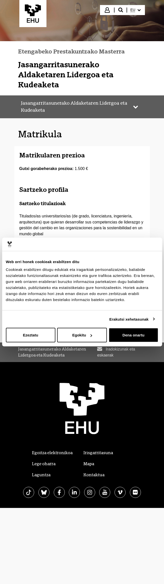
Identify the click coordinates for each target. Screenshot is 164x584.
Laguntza (41, 475)
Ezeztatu (30, 335)
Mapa (88, 463)
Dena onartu (134, 335)
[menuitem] (135, 10)
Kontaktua (93, 475)
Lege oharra (44, 463)
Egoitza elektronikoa (52, 452)
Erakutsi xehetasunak (128, 319)
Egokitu (82, 335)
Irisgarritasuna (98, 452)
